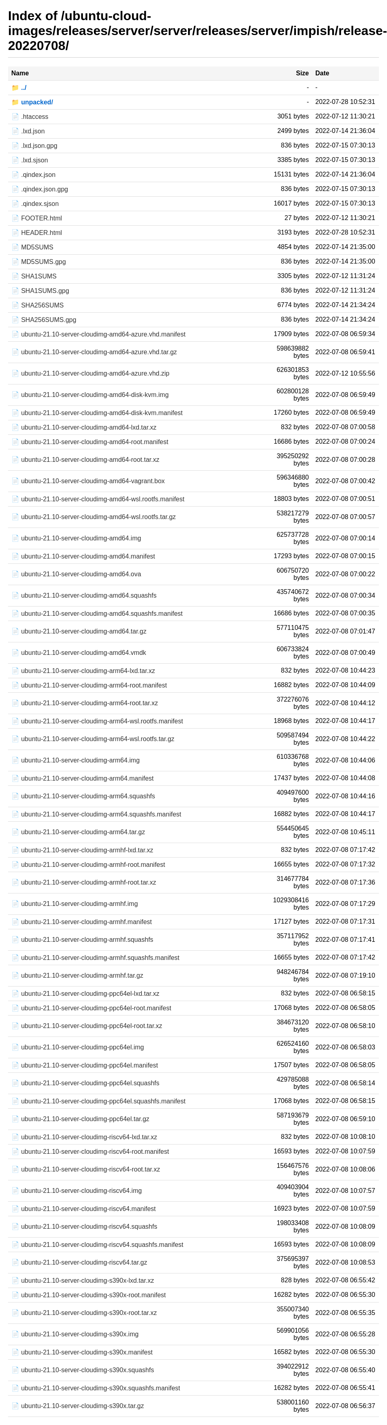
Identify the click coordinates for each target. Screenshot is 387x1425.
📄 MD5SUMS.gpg (38, 261)
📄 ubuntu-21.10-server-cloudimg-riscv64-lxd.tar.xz (84, 1137)
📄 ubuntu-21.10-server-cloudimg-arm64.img (75, 760)
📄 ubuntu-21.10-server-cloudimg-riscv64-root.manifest (90, 1151)
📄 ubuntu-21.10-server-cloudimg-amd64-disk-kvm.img (90, 394)
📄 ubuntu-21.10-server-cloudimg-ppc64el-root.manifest (91, 1008)
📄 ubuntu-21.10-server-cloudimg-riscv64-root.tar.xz (85, 1169)
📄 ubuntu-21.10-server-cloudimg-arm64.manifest (82, 778)
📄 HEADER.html (36, 232)
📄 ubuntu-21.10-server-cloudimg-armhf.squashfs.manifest (95, 957)
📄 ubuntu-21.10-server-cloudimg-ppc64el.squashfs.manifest (98, 1101)
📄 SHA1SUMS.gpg (40, 290)
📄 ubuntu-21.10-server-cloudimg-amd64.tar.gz (79, 631)
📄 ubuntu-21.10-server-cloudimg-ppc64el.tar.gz (80, 1118)
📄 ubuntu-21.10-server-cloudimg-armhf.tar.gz (77, 975)
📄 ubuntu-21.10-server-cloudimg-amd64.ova (76, 574)
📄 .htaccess (29, 116)
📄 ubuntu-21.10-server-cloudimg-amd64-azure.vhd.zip (90, 373)
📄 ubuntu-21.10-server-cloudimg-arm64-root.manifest (89, 685)
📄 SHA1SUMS (33, 276)
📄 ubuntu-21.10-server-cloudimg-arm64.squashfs (83, 796)
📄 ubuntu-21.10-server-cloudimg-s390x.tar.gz (77, 1405)
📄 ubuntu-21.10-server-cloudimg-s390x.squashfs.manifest (95, 1388)
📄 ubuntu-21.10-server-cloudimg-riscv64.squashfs (84, 1226)
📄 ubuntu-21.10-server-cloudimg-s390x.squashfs (82, 1370)
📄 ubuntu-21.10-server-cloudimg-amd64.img (76, 538)
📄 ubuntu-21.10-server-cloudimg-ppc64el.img (77, 1047)
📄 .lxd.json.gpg (34, 145)
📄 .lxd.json (28, 131)
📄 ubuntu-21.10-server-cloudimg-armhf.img (74, 903)
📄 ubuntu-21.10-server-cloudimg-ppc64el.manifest (84, 1065)
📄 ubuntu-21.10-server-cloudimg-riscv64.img (76, 1190)
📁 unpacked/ (32, 102)
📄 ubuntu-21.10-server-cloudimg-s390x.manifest (82, 1352)
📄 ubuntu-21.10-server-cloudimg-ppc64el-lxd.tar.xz (85, 993)
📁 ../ (19, 87)
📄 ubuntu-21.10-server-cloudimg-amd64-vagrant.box (88, 481)
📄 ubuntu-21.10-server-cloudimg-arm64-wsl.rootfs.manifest (97, 721)
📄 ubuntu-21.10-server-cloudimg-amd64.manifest (83, 556)
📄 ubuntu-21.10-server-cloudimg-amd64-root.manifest (89, 441)
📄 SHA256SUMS (37, 305)
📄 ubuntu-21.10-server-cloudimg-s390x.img (75, 1334)
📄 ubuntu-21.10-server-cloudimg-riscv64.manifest (83, 1208)
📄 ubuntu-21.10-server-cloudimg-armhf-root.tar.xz (83, 882)
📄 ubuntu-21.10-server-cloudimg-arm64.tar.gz (78, 832)
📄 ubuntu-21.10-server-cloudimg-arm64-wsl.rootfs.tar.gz (92, 738)
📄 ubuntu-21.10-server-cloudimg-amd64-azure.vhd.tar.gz (94, 352)
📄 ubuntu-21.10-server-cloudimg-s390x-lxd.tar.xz (82, 1280)
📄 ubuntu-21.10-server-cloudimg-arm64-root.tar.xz (84, 703)
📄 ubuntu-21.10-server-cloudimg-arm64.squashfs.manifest (96, 814)
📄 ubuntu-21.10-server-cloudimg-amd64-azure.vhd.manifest (98, 334)
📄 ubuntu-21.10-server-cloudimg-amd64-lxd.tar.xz (84, 427)
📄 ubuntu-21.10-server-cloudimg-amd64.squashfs (84, 595)
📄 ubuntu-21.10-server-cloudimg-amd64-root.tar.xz (85, 459)
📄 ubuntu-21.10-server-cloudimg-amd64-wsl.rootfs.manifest (97, 499)
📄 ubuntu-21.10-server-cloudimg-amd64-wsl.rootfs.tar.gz (93, 516)
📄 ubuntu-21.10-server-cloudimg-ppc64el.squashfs (85, 1083)
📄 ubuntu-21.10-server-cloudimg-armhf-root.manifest (88, 864)
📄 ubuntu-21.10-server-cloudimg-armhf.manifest (81, 921)
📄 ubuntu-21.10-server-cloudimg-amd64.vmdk (78, 652)
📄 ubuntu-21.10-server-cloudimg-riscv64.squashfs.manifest (97, 1244)
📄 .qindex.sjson (35, 203)
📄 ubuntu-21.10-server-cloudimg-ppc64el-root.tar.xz (86, 1025)
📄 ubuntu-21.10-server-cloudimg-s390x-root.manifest (88, 1295)
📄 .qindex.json (33, 174)
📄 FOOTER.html (36, 218)
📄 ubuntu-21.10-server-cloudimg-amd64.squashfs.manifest (97, 613)
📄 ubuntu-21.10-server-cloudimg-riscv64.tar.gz (79, 1262)
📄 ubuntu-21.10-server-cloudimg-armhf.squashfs (82, 939)
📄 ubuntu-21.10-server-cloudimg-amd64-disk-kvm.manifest (97, 412)
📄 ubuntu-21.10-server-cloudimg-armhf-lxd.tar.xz (82, 850)
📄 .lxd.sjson (29, 160)
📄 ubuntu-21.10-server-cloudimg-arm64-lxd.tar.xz (83, 670)
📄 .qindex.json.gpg (39, 189)
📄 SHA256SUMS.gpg (43, 319)
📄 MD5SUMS (32, 247)
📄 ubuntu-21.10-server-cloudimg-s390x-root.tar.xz (84, 1312)
